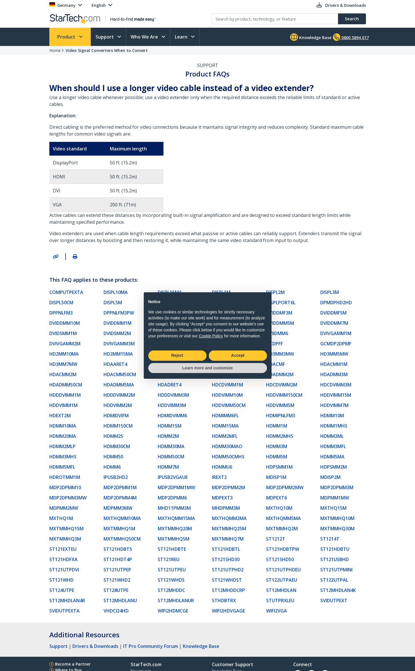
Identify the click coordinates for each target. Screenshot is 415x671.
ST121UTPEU (172, 570)
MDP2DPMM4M (120, 498)
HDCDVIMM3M (335, 385)
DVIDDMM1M (117, 323)
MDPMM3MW (118, 508)
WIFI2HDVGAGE (228, 611)
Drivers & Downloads (95, 646)
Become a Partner (73, 664)
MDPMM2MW (63, 508)
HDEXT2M (60, 415)
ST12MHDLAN (281, 590)
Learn (182, 37)
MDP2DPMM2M (228, 487)
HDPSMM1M (279, 467)
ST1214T (329, 539)
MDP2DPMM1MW (176, 487)
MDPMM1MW (334, 498)
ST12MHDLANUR (176, 600)
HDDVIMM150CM (284, 395)
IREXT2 (219, 477)
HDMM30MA (171, 446)
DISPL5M (113, 302)
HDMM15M (169, 426)
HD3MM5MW (334, 354)
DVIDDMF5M (333, 313)
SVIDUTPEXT (333, 600)
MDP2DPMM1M (120, 487)
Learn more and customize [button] (207, 368)
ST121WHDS (171, 580)
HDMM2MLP (62, 446)
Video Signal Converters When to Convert (107, 50)
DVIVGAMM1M (335, 333)
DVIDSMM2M (117, 333)
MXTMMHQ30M (337, 528)
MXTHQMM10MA (122, 518)
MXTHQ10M (279, 508)
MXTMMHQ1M (119, 528)
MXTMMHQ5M (173, 539)
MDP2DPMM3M (336, 487)
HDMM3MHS (62, 457)
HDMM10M (332, 415)
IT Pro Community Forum (150, 646)
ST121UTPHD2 (228, 570)
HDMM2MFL (225, 436)
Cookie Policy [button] (211, 336)
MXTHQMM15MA (176, 518)
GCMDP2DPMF (335, 343)
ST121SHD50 (280, 559)
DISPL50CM (61, 302)
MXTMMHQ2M (282, 528)
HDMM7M (168, 467)
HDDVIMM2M (118, 405)
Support (105, 37)
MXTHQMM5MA (283, 518)
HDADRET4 (169, 385)
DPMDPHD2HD (336, 302)
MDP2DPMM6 (172, 498)
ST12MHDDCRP (228, 590)
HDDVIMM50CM (229, 405)
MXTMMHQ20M (175, 528)
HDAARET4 (115, 364)
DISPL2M (275, 292)
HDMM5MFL (62, 467)
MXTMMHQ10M (337, 518)
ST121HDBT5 (118, 549)
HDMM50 (113, 457)
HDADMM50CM (65, 385)
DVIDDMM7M (334, 323)
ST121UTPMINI (336, 570)
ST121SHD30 (226, 559)
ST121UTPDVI (64, 570)
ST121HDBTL (226, 549)
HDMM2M (168, 436)
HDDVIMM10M (227, 395)
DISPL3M (329, 292)
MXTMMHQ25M (229, 528)
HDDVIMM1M (63, 405)
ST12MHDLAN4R (67, 600)
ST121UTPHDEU (283, 570)
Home (55, 50)
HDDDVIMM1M (65, 395)
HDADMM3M (334, 374)
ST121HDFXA (63, 559)
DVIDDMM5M (280, 323)
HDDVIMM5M (280, 405)
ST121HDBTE (172, 549)
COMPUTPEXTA (66, 292)
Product (66, 37)
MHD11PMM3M (174, 508)
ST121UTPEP (117, 570)
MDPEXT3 (222, 498)
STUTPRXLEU (280, 600)
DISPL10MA (116, 292)
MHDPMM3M (226, 508)
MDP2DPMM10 (65, 487)
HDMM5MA (332, 457)
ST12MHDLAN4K (338, 590)
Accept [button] (237, 355)
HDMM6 (112, 467)
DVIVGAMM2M (64, 343)
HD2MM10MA (64, 354)
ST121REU (168, 559)
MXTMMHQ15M (66, 528)
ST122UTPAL (334, 580)
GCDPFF (274, 343)
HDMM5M (276, 457)
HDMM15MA (225, 426)
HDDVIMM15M (335, 395)
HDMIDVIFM (116, 415)
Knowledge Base (310, 37)
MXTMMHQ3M (65, 539)
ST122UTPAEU (281, 580)
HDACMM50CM (120, 374)
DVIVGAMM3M (119, 343)
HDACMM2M (62, 374)
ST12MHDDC (171, 590)
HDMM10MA (62, 426)
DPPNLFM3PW (119, 313)
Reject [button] (177, 355)
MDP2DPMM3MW (68, 498)
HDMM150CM (118, 426)
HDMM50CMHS (228, 457)
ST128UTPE (116, 590)
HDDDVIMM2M (119, 395)
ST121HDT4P (118, 559)
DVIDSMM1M (63, 333)
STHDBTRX (224, 600)
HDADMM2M (279, 374)
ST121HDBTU (334, 549)
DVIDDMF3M (279, 313)
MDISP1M (276, 477)
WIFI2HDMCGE (173, 611)
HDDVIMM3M (172, 405)
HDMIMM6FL (225, 415)
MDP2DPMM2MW (284, 487)
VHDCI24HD (116, 611)
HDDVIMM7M (334, 405)
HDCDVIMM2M (281, 385)
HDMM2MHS (279, 436)
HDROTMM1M (64, 477)
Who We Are (145, 37)
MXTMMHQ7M (228, 539)
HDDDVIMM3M (173, 395)
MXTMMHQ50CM (122, 539)
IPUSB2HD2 (116, 477)
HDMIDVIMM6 (172, 415)
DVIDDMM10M (64, 323)
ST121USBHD (334, 559)
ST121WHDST (227, 580)
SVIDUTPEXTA (64, 611)
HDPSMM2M (333, 467)
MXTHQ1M (61, 518)
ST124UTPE (61, 590)
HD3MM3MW (280, 354)
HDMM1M (276, 426)
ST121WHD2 (117, 580)
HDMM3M (276, 446)
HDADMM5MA (119, 385)
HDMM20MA (62, 436)
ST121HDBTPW (282, 549)
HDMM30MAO (227, 446)
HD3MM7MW (63, 364)
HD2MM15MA (118, 354)
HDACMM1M (333, 364)
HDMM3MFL (333, 446)
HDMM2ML (332, 436)
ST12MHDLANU (120, 600)
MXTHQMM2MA (229, 518)
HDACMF (275, 364)
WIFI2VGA (276, 611)
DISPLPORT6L (280, 302)
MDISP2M (330, 477)
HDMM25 (113, 436)
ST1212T (275, 539)
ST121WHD (61, 580)
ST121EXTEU (62, 549)
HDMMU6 (222, 467)
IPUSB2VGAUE (173, 477)
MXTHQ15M (333, 508)
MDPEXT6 (276, 498)
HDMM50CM (171, 457)
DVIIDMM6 (277, 333)
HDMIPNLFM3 (280, 415)
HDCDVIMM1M (227, 385)
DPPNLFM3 (61, 313)
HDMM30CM (117, 446)
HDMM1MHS (333, 426)
